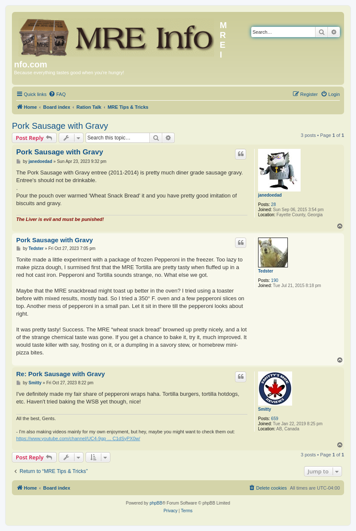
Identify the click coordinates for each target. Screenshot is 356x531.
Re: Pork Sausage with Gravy (60, 373)
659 (274, 418)
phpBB (155, 503)
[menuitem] (57, 94)
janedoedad (270, 195)
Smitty (264, 409)
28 (273, 204)
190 (274, 280)
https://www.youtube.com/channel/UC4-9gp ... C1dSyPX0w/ (78, 438)
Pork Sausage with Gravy (60, 126)
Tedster (265, 271)
